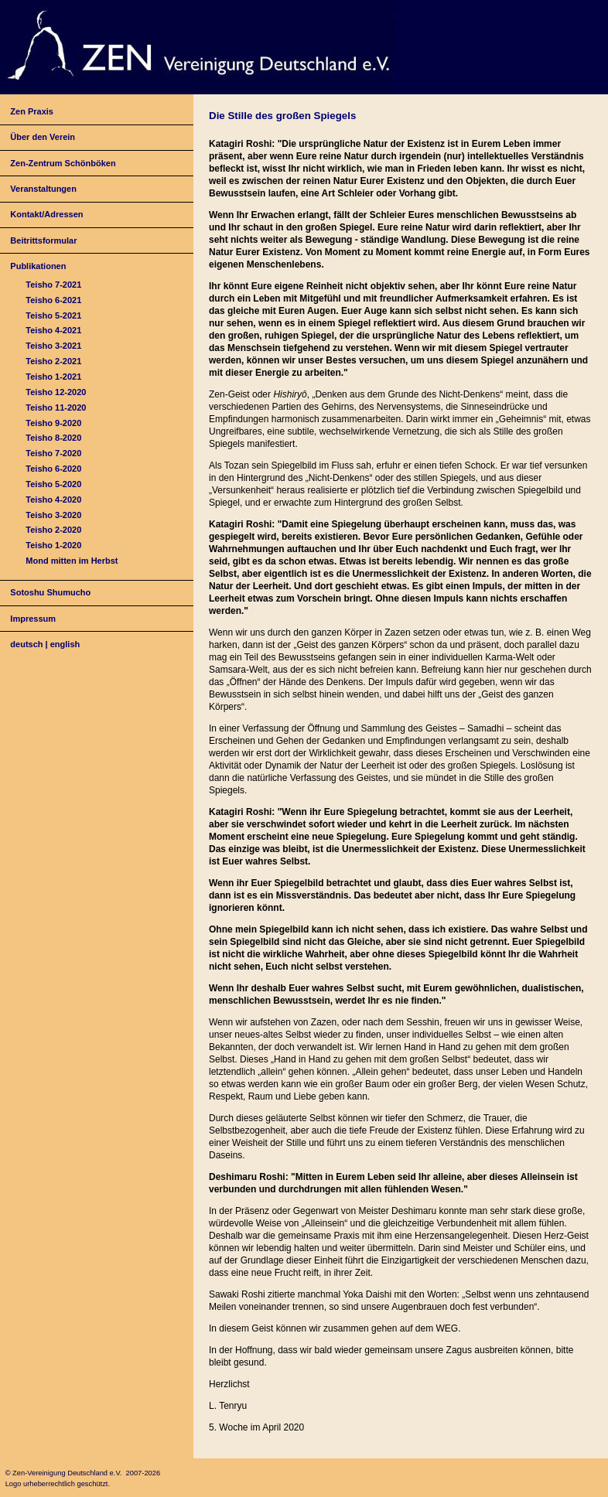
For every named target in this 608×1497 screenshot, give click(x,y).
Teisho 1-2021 (53, 376)
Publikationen (38, 266)
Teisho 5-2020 (53, 484)
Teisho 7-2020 (53, 453)
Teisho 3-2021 (53, 345)
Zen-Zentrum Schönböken (62, 163)
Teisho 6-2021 (53, 300)
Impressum (33, 618)
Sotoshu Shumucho (50, 592)
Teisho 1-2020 (53, 545)
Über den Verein (42, 137)
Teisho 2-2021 (53, 361)
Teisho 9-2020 (53, 423)
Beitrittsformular (43, 240)
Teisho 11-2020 (56, 407)
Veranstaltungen (43, 188)
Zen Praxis (31, 111)
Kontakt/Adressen (46, 214)
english (65, 644)
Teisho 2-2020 (53, 529)
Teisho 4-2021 (53, 330)
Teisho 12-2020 (56, 392)
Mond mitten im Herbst (72, 560)
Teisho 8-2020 (53, 437)
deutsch (26, 644)
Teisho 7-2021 (53, 284)
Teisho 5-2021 (53, 315)
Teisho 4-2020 (53, 499)
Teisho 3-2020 (53, 515)
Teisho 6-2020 (53, 468)
